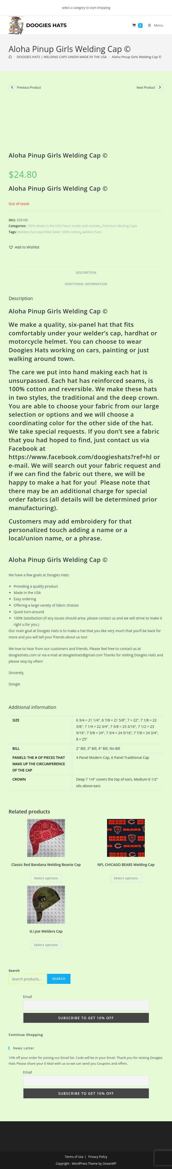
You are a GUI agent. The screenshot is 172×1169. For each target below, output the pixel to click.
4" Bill (103, 748)
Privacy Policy (97, 1157)
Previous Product (29, 87)
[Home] (10, 57)
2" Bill (80, 748)
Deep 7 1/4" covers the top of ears (104, 779)
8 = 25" (81, 739)
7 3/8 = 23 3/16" (123, 726)
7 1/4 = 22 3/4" (96, 726)
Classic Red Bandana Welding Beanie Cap (46, 864)
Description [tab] (86, 272)
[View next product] (159, 87)
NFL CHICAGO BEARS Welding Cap (126, 864)
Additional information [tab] (86, 284)
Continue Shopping (26, 1034)
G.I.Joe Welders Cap (45, 931)
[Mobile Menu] (153, 25)
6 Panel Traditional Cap (130, 757)
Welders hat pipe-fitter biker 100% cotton (49, 232)
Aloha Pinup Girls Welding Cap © (136, 57)
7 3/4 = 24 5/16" (119, 732)
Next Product (145, 87)
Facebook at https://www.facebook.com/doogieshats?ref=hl (80, 452)
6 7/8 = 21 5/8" (113, 720)
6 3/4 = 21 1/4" (88, 720)
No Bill (115, 748)
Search (14, 970)
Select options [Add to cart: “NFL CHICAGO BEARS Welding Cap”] (126, 878)
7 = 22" (133, 720)
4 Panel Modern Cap (92, 757)
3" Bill (91, 748)
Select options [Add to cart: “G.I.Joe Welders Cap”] (46, 945)
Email (27, 996)
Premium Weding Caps (119, 225)
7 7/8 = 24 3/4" (145, 732)
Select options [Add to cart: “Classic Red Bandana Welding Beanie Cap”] (46, 878)
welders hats (91, 232)
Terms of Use (74, 1157)
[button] (24, 247)
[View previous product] (12, 87)
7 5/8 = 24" (95, 732)
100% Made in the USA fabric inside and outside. (64, 225)
